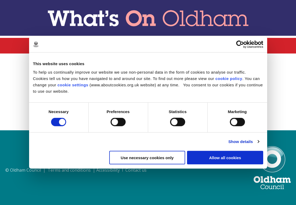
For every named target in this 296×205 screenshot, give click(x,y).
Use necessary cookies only (147, 157)
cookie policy (228, 78)
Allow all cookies (225, 157)
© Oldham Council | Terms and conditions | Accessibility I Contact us (76, 170)
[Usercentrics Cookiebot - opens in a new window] (240, 44)
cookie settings (72, 84)
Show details (240, 141)
